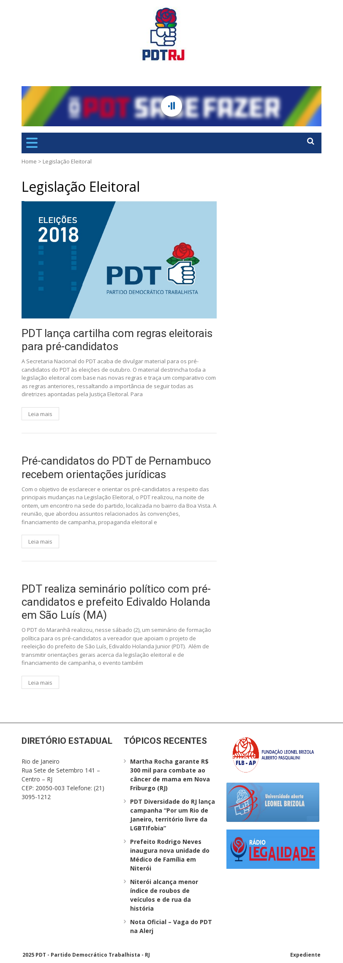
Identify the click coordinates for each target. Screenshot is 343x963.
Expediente (305, 954)
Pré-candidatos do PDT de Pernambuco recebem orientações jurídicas (116, 467)
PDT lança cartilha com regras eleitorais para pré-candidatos (117, 340)
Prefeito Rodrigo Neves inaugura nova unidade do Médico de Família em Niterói (170, 855)
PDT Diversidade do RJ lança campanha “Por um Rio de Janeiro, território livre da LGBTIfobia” (172, 814)
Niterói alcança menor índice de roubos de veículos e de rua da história (164, 895)
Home (29, 161)
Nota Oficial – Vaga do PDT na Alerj (171, 926)
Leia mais (40, 414)
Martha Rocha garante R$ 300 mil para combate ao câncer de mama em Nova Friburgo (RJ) (170, 774)
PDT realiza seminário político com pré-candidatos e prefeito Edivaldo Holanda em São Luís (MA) (116, 601)
